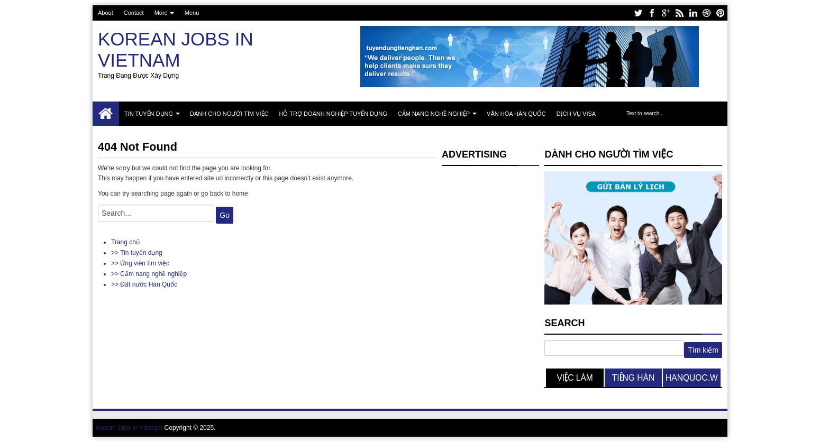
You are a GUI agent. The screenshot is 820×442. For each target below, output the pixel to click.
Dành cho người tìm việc (229, 114)
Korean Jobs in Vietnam (175, 49)
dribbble (707, 13)
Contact (134, 13)
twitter (638, 13)
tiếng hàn (633, 377)
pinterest (720, 13)
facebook (652, 13)
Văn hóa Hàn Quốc (516, 114)
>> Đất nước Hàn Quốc (144, 284)
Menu (192, 13)
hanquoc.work (692, 380)
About (105, 13)
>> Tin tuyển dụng (136, 252)
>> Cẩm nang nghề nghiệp (149, 274)
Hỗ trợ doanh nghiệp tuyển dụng (333, 114)
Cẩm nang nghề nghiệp (434, 114)
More (161, 13)
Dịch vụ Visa (576, 114)
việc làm (575, 377)
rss (679, 13)
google (665, 13)
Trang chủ (106, 114)
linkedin (693, 13)
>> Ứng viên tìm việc (140, 263)
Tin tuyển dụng (148, 114)
